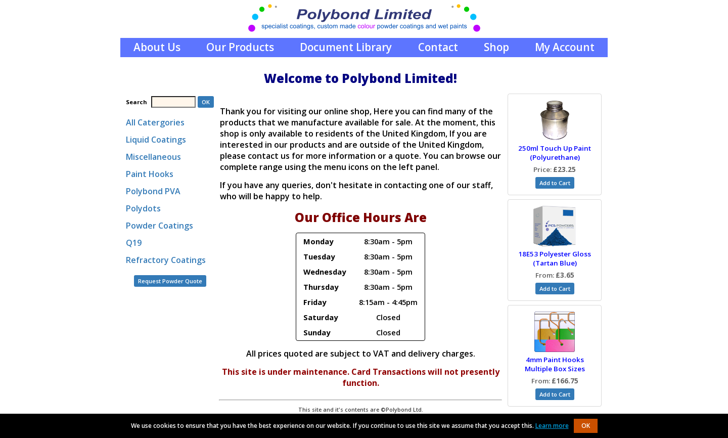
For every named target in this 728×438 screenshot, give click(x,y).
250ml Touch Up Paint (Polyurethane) (554, 153)
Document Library (346, 47)
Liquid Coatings (156, 139)
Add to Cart (554, 183)
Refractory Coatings (166, 260)
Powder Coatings (159, 225)
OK (206, 102)
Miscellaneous (153, 156)
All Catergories (155, 122)
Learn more (552, 425)
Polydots (143, 208)
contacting (405, 185)
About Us (156, 47)
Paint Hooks (149, 174)
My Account (565, 47)
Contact (438, 47)
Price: (554, 169)
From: (554, 275)
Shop (496, 47)
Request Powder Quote (170, 281)
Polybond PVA (153, 191)
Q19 (134, 242)
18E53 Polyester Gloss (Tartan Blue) (554, 258)
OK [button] (585, 425)
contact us (269, 155)
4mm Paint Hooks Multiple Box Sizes (555, 364)
